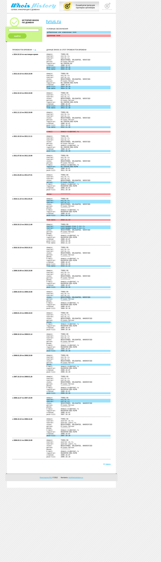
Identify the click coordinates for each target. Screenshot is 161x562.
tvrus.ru (53, 21)
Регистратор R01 (46, 552)
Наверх (107, 538)
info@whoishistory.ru (76, 552)
